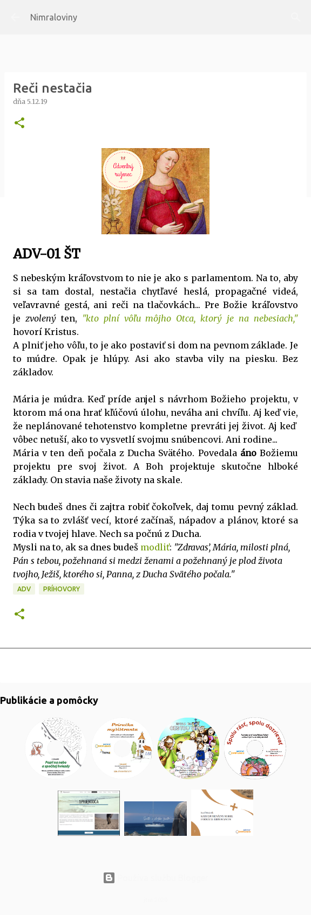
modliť (155, 547)
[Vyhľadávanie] (295, 17)
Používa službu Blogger (155, 878)
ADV (24, 588)
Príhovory (61, 588)
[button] (19, 123)
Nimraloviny (53, 17)
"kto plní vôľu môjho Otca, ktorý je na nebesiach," (190, 318)
